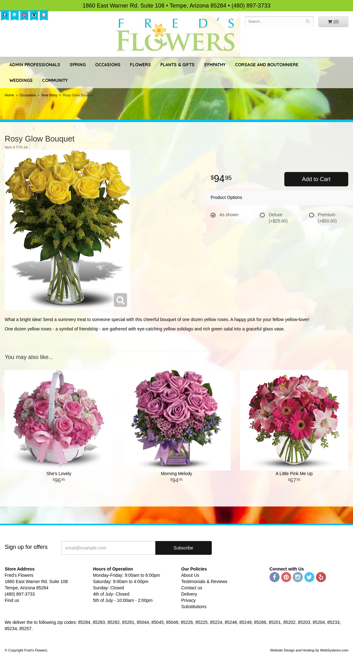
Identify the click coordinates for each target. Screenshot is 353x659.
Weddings (21, 80)
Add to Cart (316, 179)
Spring (78, 64)
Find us (12, 600)
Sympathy (215, 64)
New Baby (49, 95)
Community (55, 80)
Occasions (107, 64)
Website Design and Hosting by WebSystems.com (309, 650)
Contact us (191, 587)
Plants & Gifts (177, 64)
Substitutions (193, 606)
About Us (190, 575)
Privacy (188, 600)
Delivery (189, 594)
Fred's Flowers (176, 35)
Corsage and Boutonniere (266, 64)
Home (9, 95)
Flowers (140, 64)
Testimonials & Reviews (204, 581)
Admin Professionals (34, 64)
